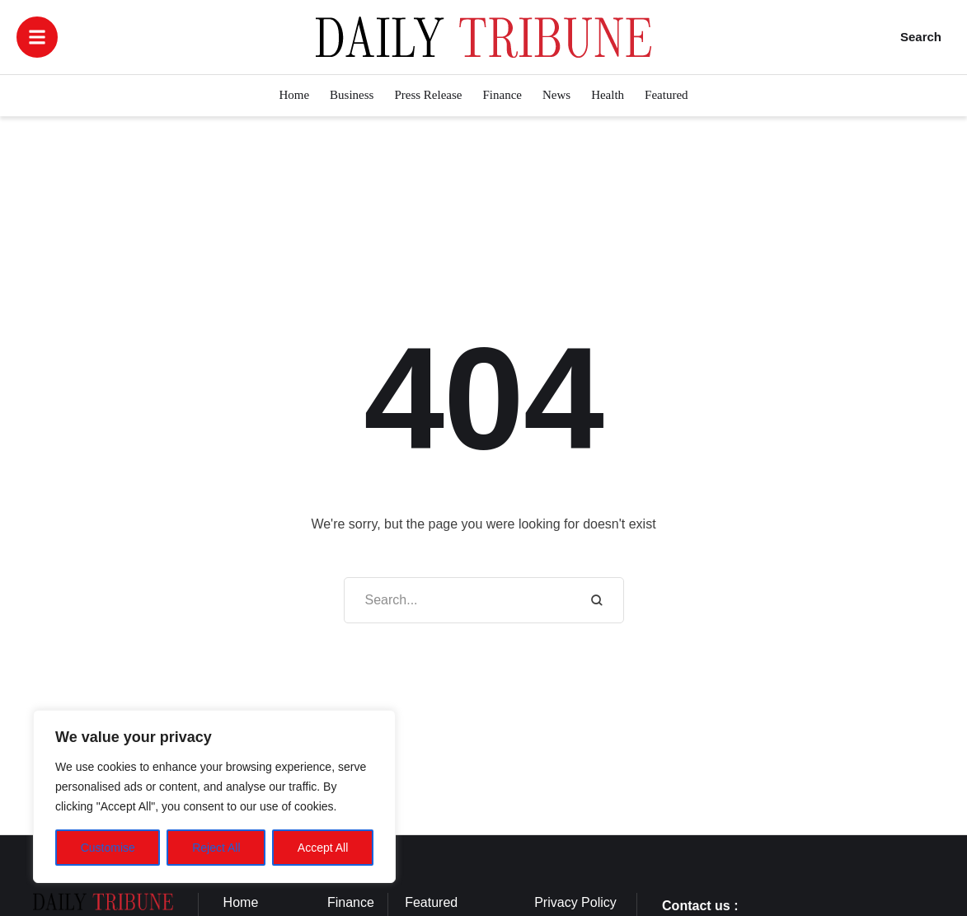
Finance (350, 902)
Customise (108, 847)
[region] (214, 796)
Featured (431, 902)
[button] (37, 37)
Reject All (216, 847)
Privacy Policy (575, 902)
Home (241, 902)
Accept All (323, 847)
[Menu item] (294, 96)
